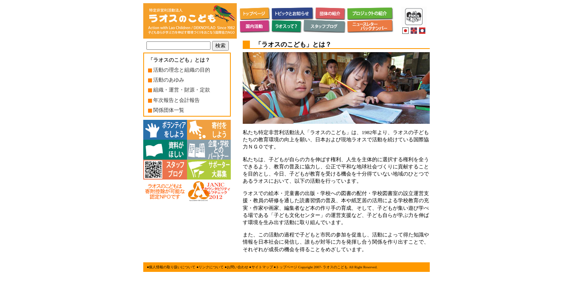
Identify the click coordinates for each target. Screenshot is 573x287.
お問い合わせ (237, 267)
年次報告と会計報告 (174, 100)
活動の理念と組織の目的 (179, 70)
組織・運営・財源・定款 (179, 90)
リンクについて (211, 267)
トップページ (286, 267)
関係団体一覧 (166, 110)
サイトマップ (262, 267)
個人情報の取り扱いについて (172, 267)
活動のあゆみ (166, 80)
